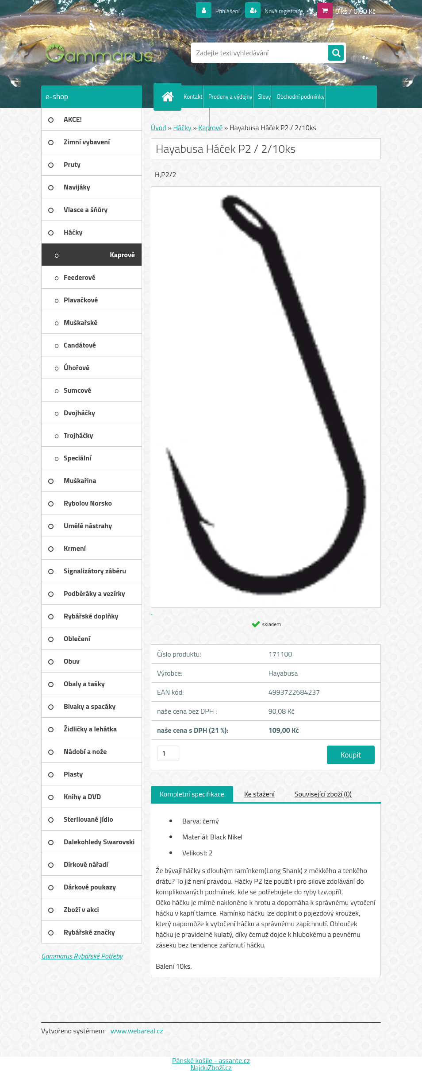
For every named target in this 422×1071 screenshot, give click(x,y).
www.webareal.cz (137, 1030)
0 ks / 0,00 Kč (355, 10)
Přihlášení (217, 10)
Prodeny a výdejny (230, 96)
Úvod (158, 127)
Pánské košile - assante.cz (211, 1060)
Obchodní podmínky (301, 96)
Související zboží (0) (323, 794)
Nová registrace (279, 10)
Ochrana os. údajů (187, 119)
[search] (336, 53)
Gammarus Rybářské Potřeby (82, 956)
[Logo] (102, 53)
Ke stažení (259, 794)
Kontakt (193, 96)
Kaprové (210, 127)
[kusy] (168, 753)
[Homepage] (169, 96)
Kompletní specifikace (192, 794)
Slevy (264, 96)
